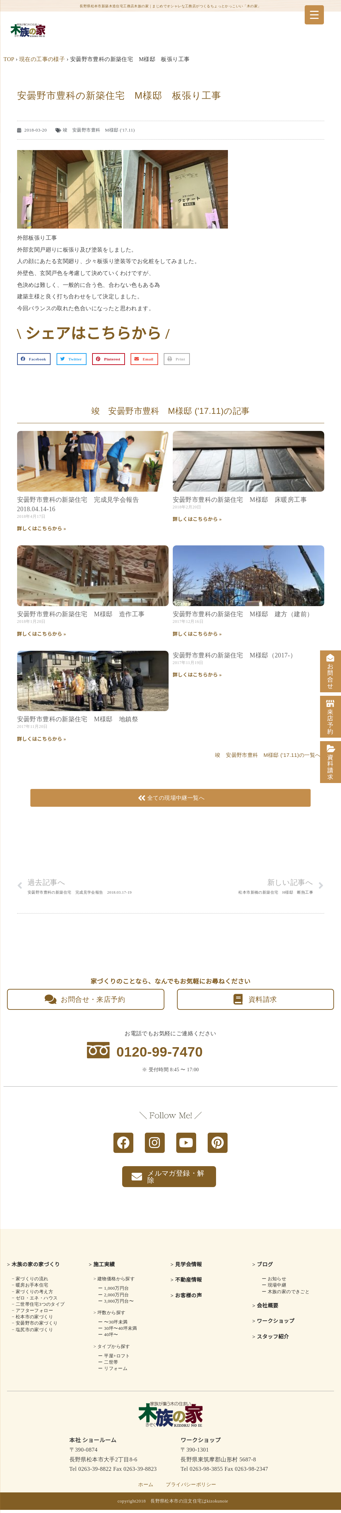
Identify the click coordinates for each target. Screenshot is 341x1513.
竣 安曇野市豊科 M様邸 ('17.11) (99, 130)
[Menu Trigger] (314, 14)
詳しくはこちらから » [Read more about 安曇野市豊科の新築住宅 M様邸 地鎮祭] (41, 739)
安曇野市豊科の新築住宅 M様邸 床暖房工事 (240, 499)
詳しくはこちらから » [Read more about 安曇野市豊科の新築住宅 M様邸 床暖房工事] (197, 519)
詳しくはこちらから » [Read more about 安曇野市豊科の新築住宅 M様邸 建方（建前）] (197, 634)
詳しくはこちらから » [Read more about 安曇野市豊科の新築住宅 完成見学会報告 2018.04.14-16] (41, 528)
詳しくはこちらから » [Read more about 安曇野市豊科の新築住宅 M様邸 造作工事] (41, 634)
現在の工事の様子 (42, 59)
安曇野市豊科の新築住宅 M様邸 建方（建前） (243, 614)
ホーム (145, 1487)
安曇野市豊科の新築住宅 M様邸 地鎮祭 (78, 719)
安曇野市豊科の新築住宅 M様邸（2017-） (235, 655)
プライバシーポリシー (191, 1487)
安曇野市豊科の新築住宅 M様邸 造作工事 (81, 614)
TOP (8, 59)
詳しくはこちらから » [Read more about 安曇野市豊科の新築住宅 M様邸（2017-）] (197, 675)
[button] (34, 359)
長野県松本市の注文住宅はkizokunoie (189, 1504)
